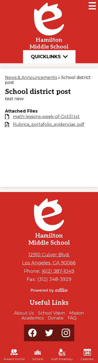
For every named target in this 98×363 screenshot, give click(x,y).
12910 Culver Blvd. (49, 255)
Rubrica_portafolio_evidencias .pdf (48, 124)
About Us (24, 313)
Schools (37, 354)
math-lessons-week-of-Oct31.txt (46, 116)
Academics (32, 318)
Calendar (87, 354)
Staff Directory (62, 354)
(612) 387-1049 (58, 271)
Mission (76, 313)
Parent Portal (14, 354)
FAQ (72, 318)
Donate (56, 318)
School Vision (51, 313)
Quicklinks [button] (49, 57)
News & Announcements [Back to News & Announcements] (31, 77)
